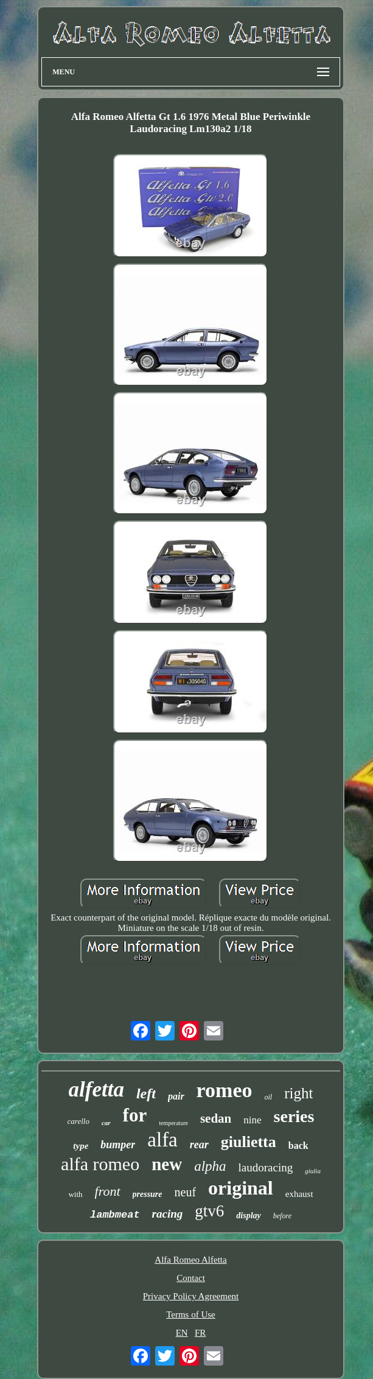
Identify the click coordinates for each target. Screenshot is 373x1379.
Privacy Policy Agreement (191, 1296)
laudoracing (266, 1167)
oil (269, 1097)
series (294, 1116)
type (80, 1146)
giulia (313, 1170)
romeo (225, 1090)
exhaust (299, 1194)
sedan (215, 1118)
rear (199, 1145)
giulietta (248, 1142)
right (298, 1093)
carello (78, 1121)
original (240, 1188)
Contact (190, 1278)
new (167, 1164)
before (282, 1216)
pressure (147, 1194)
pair (176, 1096)
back (298, 1145)
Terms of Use (190, 1314)
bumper (117, 1145)
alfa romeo (100, 1164)
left (146, 1093)
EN (182, 1333)
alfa (162, 1140)
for (135, 1115)
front (107, 1191)
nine (252, 1120)
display (248, 1215)
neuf (186, 1192)
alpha (210, 1166)
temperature (173, 1123)
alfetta (96, 1089)
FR (200, 1333)
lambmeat (115, 1215)
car (106, 1122)
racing (167, 1213)
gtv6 (209, 1211)
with (75, 1194)
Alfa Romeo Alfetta (190, 1260)
